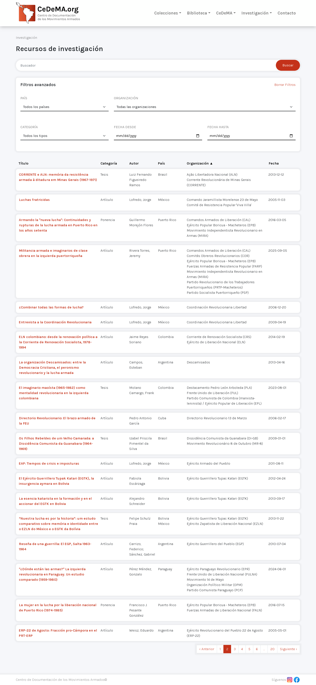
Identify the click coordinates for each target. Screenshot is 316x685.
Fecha (274, 163)
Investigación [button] (255, 13)
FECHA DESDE (125, 127)
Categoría (109, 163)
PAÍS (23, 98)
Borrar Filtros (285, 85)
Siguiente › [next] (288, 649)
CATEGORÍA (29, 127)
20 (272, 649)
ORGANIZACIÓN (126, 98)
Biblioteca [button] (197, 13)
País (161, 163)
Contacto (287, 13)
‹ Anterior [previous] (206, 649)
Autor (134, 163)
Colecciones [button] (166, 13)
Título (23, 163)
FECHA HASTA (218, 127)
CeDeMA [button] (224, 13)
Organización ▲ (200, 163)
